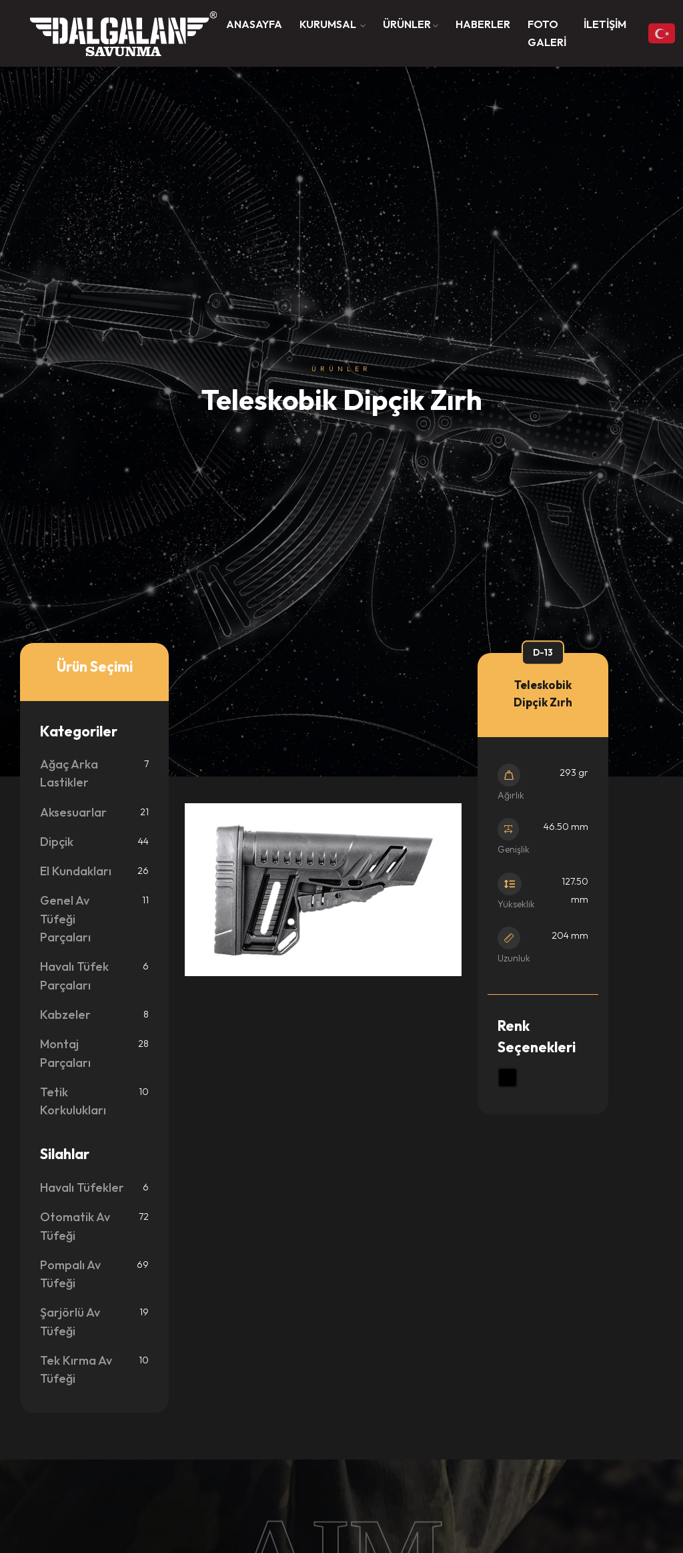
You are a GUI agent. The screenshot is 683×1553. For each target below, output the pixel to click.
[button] (332, 24)
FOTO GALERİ (547, 33)
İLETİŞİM (605, 24)
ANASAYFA (254, 24)
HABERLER (483, 24)
